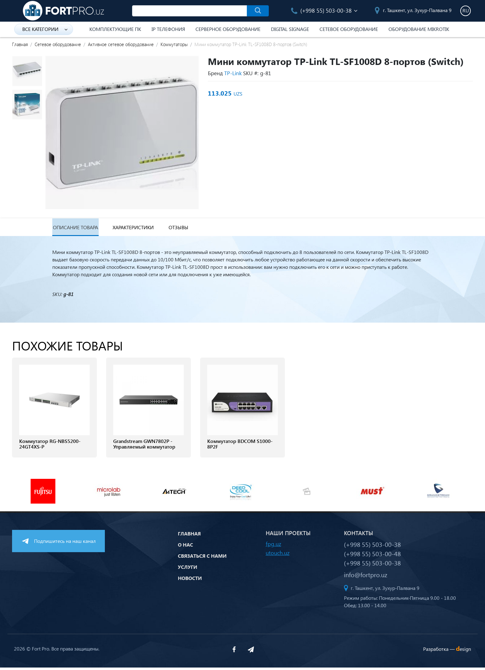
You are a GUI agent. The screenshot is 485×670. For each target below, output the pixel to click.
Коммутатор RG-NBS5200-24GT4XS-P (49, 446)
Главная (20, 44)
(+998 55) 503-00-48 (372, 556)
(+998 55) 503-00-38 (321, 10)
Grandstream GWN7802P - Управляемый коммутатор (144, 446)
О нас (185, 546)
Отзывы (192, 228)
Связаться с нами (202, 558)
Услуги (187, 569)
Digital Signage (290, 29)
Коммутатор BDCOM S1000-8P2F (240, 446)
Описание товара (77, 228)
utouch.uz (278, 555)
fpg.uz (273, 546)
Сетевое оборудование (349, 29)
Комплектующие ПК (115, 29)
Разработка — (447, 651)
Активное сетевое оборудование (121, 44)
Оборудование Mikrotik (418, 29)
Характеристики (142, 228)
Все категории (44, 29)
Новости (190, 580)
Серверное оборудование (227, 29)
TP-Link (233, 73)
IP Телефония (168, 29)
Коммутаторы (174, 44)
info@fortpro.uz (365, 577)
